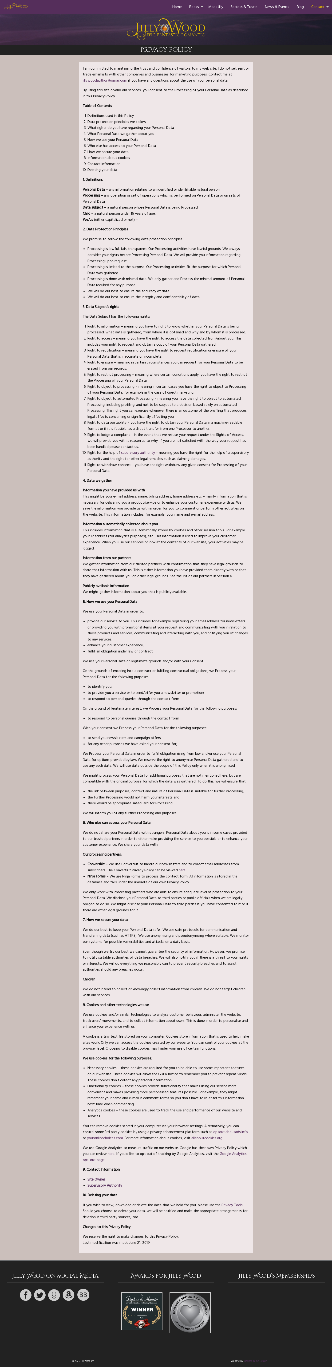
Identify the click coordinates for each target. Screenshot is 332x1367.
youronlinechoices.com (105, 1138)
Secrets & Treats (244, 6)
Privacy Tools (232, 1205)
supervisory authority (138, 452)
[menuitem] (177, 6)
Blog (300, 6)
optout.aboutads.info (230, 1131)
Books (194, 6)
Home (177, 6)
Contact (317, 6)
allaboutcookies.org (206, 1138)
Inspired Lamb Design (255, 1361)
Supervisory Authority (104, 1185)
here (182, 870)
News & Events (277, 6)
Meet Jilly (215, 6)
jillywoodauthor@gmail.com (105, 80)
